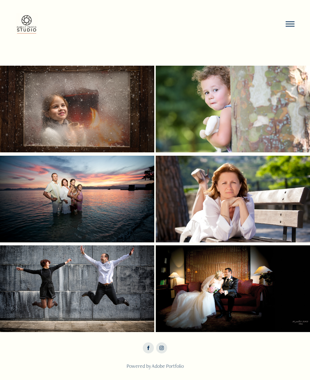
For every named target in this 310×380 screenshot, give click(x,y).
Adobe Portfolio (168, 366)
